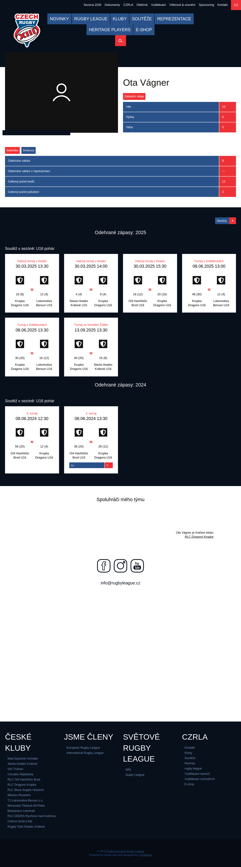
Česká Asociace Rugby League (125, 851)
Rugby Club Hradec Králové (26, 826)
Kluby (188, 753)
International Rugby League (85, 753)
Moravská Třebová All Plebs (26, 805)
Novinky (190, 763)
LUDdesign (145, 854)
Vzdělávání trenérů (197, 773)
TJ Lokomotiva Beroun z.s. (25, 800)
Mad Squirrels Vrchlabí (23, 758)
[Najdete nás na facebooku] (103, 566)
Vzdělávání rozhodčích (200, 779)
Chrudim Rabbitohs (20, 774)
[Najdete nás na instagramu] (120, 566)
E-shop (189, 784)
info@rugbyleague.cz (120, 583)
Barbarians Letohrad (21, 811)
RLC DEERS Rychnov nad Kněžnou (32, 816)
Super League (135, 774)
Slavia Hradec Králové (22, 763)
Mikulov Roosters (19, 795)
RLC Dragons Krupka (199, 537)
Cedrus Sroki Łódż (20, 821)
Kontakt (190, 747)
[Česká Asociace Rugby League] (27, 30)
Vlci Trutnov (15, 769)
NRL (129, 769)
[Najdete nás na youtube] (137, 566)
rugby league (193, 768)
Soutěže (190, 758)
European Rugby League (83, 747)
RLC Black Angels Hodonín (26, 790)
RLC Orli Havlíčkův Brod (24, 779)
